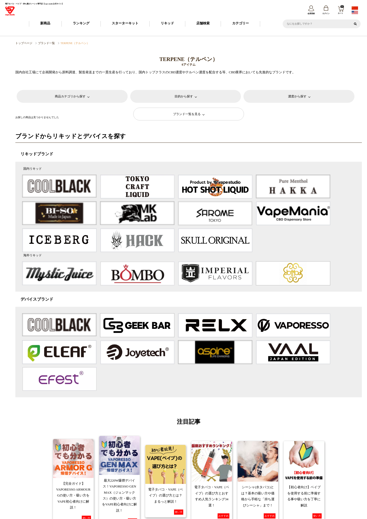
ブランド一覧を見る (187, 114)
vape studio (179, 513)
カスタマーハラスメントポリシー (228, 482)
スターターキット (125, 24)
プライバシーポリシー (184, 482)
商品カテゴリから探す (70, 96)
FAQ (246, 474)
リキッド (167, 24)
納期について (170, 474)
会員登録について (143, 474)
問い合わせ (307, 482)
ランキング (81, 24)
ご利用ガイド (117, 474)
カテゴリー (240, 24)
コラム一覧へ (189, 428)
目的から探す (184, 96)
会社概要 (117, 482)
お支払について (195, 474)
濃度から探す (297, 96)
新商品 (45, 24)
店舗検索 (203, 24)
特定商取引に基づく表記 (147, 482)
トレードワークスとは (273, 482)
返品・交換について (223, 474)
